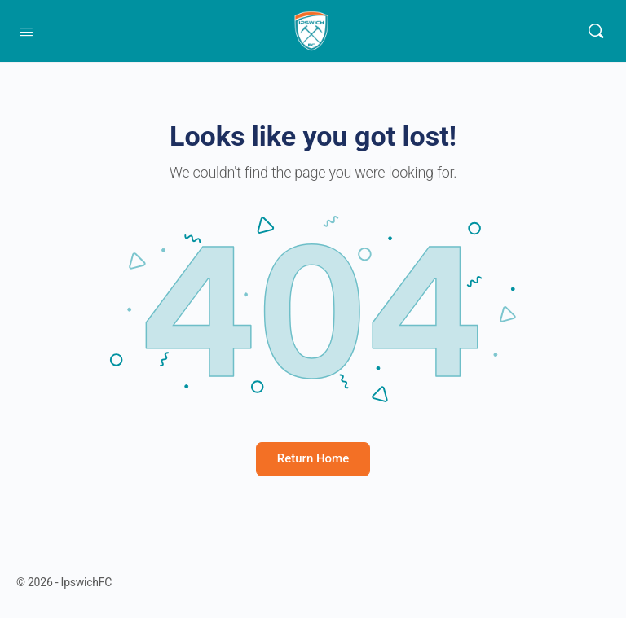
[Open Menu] (26, 30)
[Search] (596, 31)
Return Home (313, 458)
